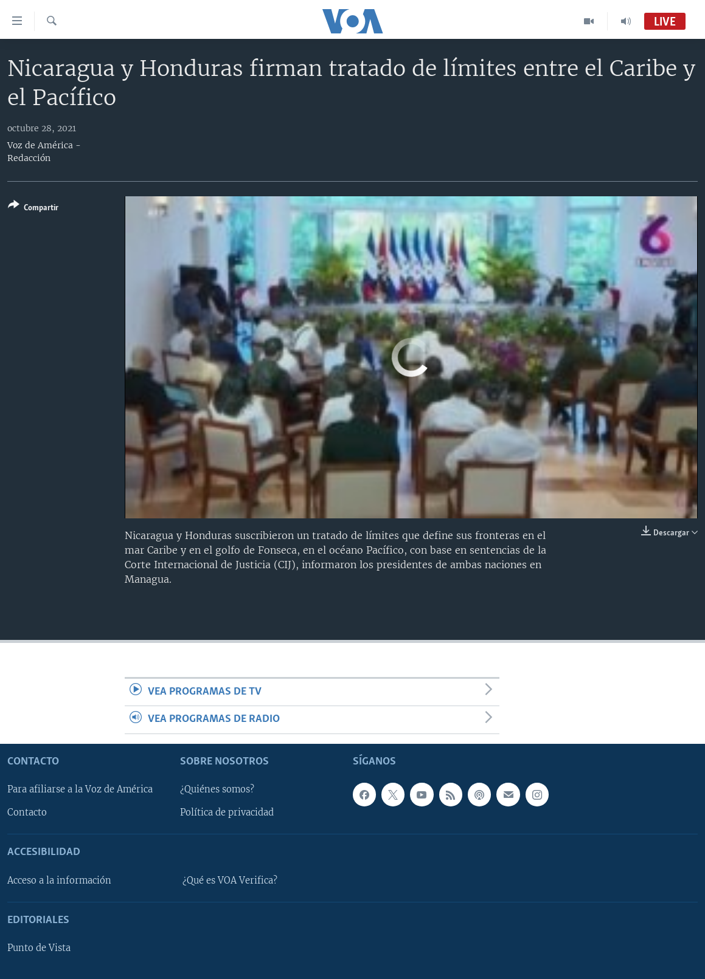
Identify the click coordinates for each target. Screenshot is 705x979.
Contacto (27, 812)
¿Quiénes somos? (217, 789)
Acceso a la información (59, 879)
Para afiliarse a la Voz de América (80, 789)
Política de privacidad (227, 812)
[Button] (33, 208)
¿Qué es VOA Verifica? (229, 879)
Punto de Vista (39, 948)
